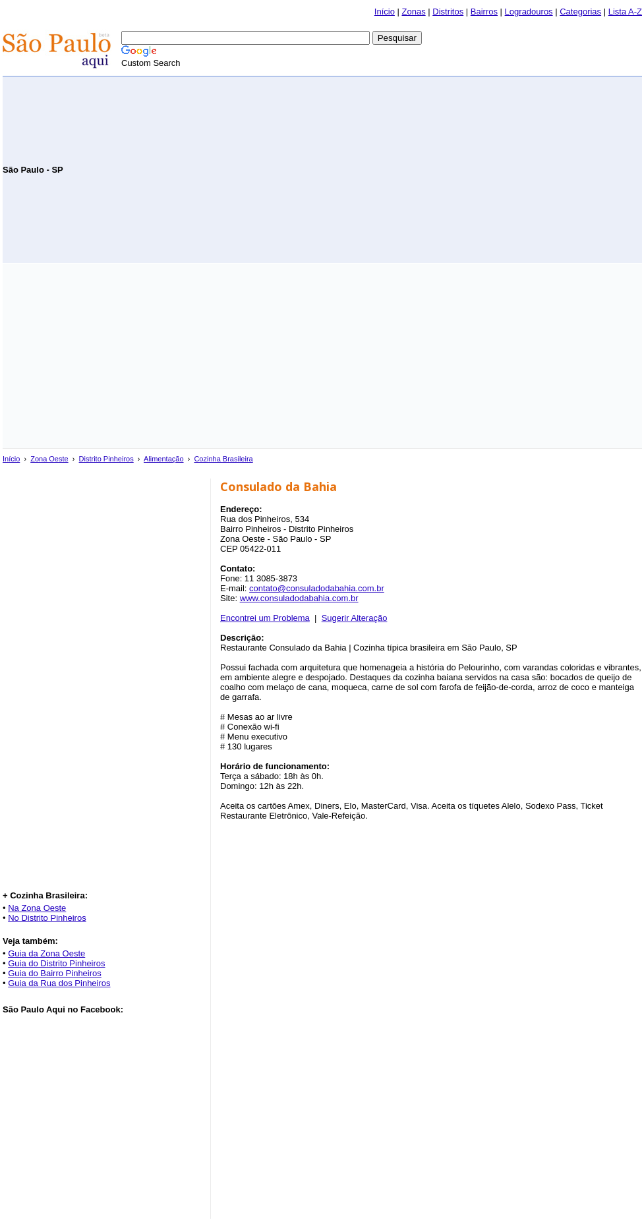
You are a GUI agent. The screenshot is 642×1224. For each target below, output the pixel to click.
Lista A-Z (625, 11)
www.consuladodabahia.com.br (299, 598)
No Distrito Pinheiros (47, 918)
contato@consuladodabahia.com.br (316, 588)
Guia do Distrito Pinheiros (56, 963)
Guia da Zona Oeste (46, 953)
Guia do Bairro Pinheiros (55, 973)
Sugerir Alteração (355, 618)
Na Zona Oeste (37, 908)
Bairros (484, 11)
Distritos (447, 11)
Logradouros (529, 11)
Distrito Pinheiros (106, 459)
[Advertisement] (488, 168)
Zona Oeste (49, 459)
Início (384, 11)
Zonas (414, 11)
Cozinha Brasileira (223, 459)
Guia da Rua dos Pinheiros (59, 983)
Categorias (580, 11)
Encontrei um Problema (265, 618)
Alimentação (164, 459)
